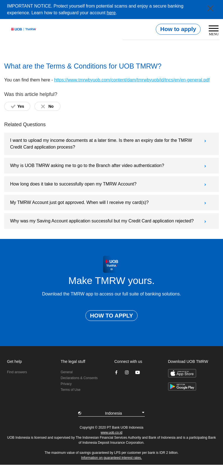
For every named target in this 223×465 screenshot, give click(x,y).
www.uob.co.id (111, 433)
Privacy (66, 384)
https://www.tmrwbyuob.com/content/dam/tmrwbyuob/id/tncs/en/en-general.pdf (132, 80)
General (67, 372)
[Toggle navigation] (212, 32)
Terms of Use (71, 390)
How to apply (178, 29)
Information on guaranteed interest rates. (111, 458)
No (51, 106)
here (111, 12)
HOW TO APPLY (111, 316)
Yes (20, 106)
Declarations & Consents (79, 378)
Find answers (17, 372)
